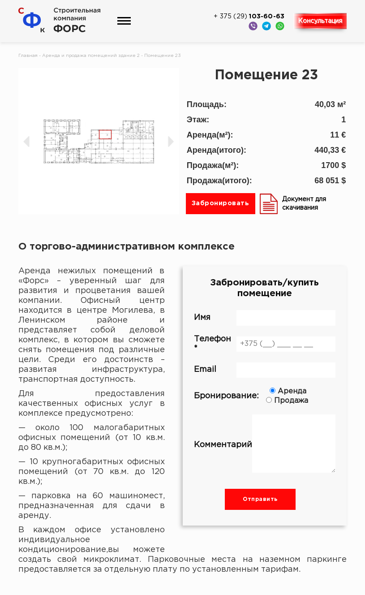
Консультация (320, 21)
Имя (265, 317)
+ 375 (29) (249, 16)
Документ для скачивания (293, 204)
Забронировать (220, 203)
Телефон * (265, 344)
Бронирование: (265, 396)
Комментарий (265, 444)
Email (265, 370)
